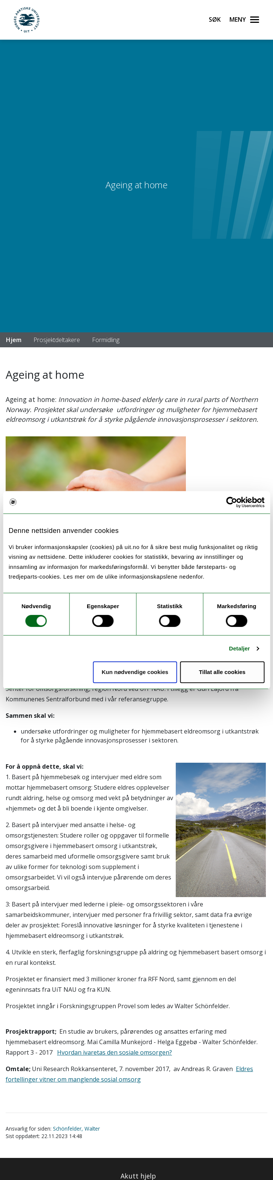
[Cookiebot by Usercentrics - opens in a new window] (231, 502)
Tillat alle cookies (222, 672)
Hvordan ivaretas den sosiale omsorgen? (114, 1052)
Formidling (105, 340)
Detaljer (239, 648)
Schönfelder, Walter (76, 1128)
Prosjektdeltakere (56, 340)
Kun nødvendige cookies (135, 672)
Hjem (13, 340)
